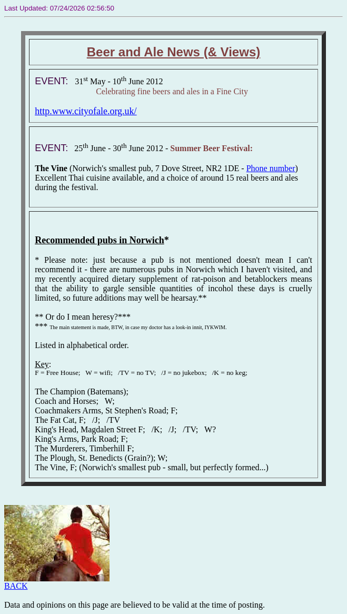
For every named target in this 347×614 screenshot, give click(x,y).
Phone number (270, 168)
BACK (57, 582)
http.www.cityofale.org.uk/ (85, 111)
